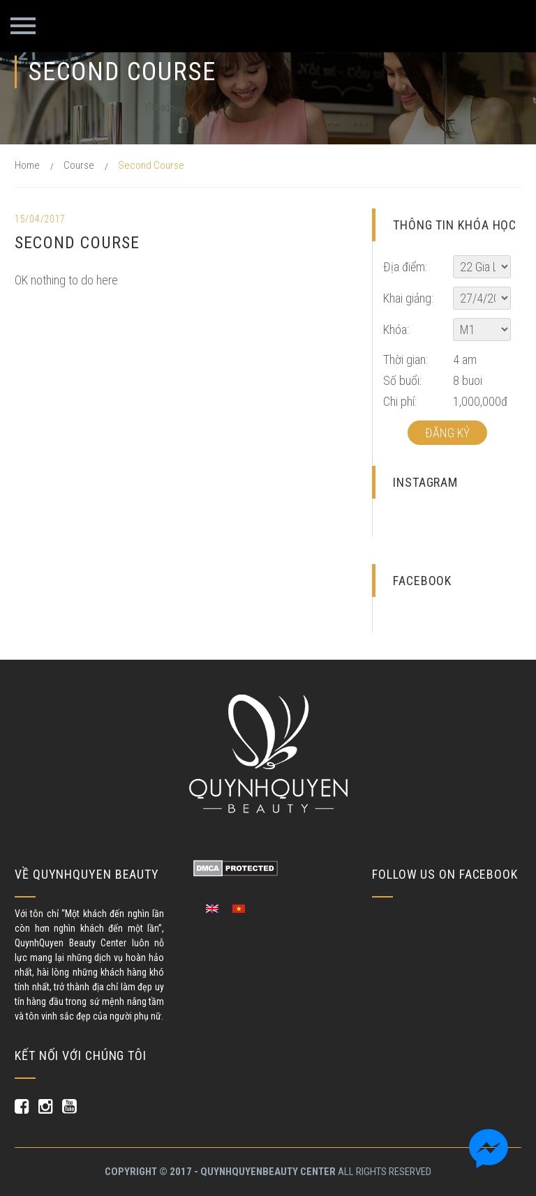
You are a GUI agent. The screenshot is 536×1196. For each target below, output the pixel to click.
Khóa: (396, 329)
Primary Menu (23, 25)
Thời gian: (405, 359)
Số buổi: (402, 380)
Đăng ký (447, 432)
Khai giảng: (408, 298)
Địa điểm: (405, 266)
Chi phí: (400, 401)
